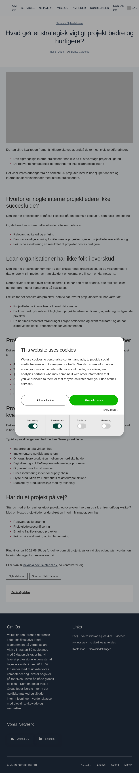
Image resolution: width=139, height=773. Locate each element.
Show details (110, 410)
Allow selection (45, 400)
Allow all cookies (94, 400)
